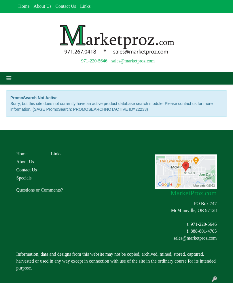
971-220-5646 (94, 60)
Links (85, 6)
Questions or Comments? (39, 190)
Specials (24, 177)
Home (24, 6)
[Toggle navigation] (9, 78)
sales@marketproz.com (133, 60)
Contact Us (65, 6)
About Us (43, 6)
